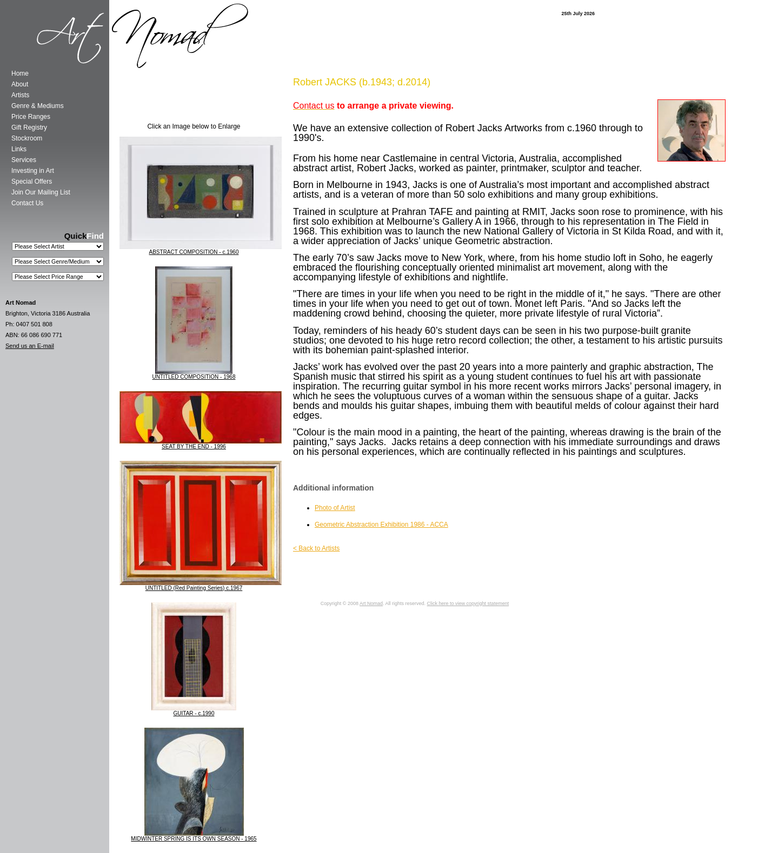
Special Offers (31, 181)
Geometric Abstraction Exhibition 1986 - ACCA (381, 524)
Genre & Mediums (37, 106)
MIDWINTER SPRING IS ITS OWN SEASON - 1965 (193, 839)
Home (20, 73)
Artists (20, 95)
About (19, 84)
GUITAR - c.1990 (194, 713)
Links (18, 149)
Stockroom (26, 138)
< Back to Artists (316, 548)
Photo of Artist (335, 508)
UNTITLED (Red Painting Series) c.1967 (194, 588)
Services (23, 160)
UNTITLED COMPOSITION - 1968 (194, 377)
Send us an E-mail (29, 345)
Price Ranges (30, 116)
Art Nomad (371, 603)
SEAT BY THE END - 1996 (194, 446)
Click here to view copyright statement (468, 603)
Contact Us (27, 203)
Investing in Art (32, 170)
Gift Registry (29, 127)
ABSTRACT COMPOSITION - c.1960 (194, 252)
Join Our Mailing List (40, 192)
